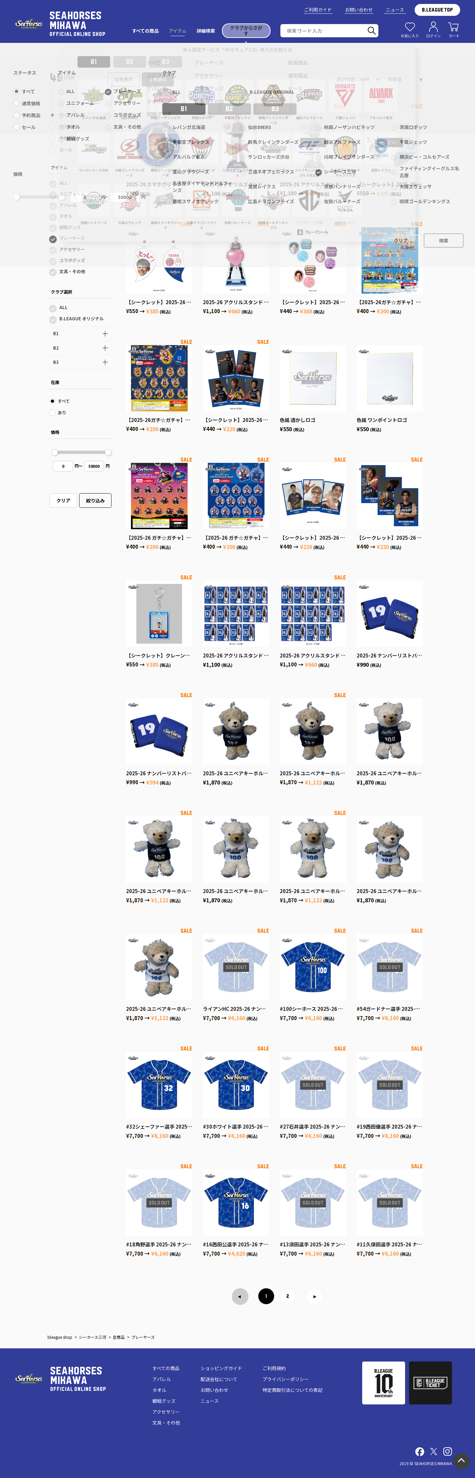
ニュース (395, 9)
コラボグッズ (72, 260)
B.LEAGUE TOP (437, 10)
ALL (63, 183)
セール (65, 149)
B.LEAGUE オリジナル (81, 318)
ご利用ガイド (318, 9)
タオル (65, 216)
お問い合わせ (359, 9)
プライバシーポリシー (286, 1379)
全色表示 (123, 79)
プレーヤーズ (72, 238)
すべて (65, 115)
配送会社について (219, 1379)
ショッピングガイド (221, 1368)
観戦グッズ (70, 227)
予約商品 (68, 138)
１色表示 (158, 79)
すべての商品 (165, 1368)
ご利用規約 (274, 1368)
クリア (63, 500)
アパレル (68, 205)
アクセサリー (72, 249)
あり (62, 412)
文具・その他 (72, 271)
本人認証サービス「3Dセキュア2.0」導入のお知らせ (237, 49)
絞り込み (95, 500)
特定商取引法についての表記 (293, 1390)
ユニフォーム (72, 194)
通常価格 (68, 126)
